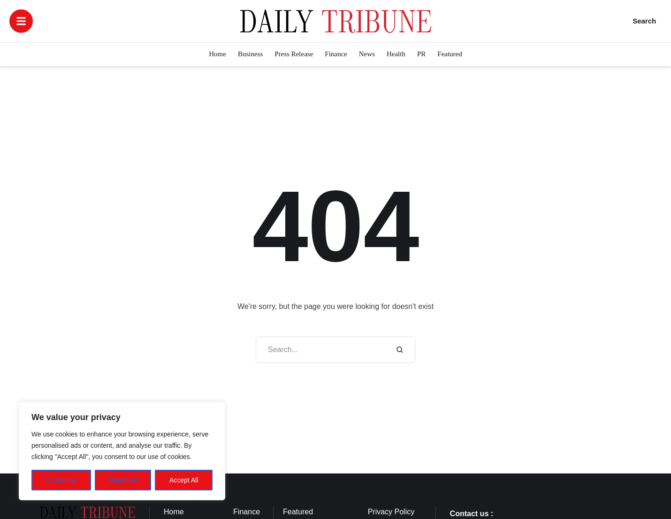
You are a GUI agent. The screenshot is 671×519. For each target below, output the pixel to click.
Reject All (123, 480)
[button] (21, 21)
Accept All (183, 480)
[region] (122, 451)
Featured (298, 512)
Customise (61, 480)
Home (174, 512)
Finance (246, 512)
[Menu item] (217, 54)
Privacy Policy (391, 512)
